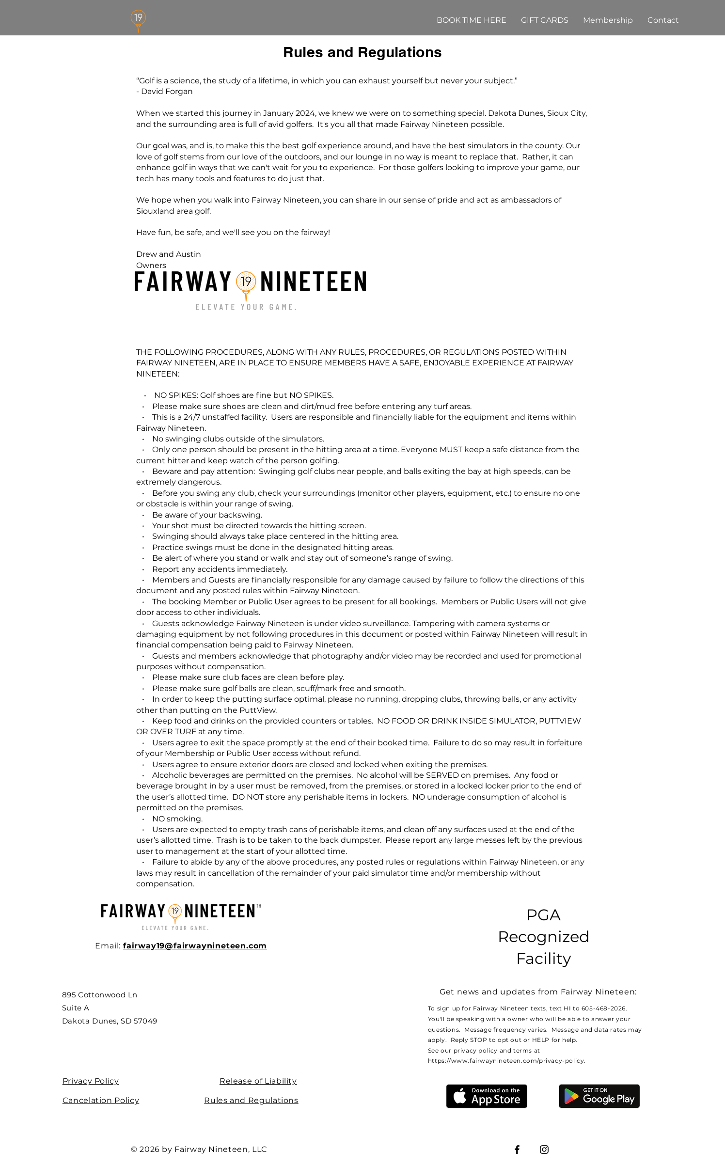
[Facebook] (517, 1149)
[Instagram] (544, 1149)
